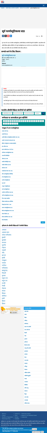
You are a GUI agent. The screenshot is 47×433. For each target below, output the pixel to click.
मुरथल (4, 275)
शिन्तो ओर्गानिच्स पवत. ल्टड (7, 216)
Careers (4, 415)
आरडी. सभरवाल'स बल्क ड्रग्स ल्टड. (8, 140)
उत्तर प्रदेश (26, 397)
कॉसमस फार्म (4, 167)
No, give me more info (36, 431)
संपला (3, 291)
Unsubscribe (24, 417)
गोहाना (4, 247)
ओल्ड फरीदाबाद (6, 235)
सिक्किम (26, 384)
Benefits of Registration (7, 417)
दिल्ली (25, 332)
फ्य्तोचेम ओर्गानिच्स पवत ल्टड (7, 192)
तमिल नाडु (26, 387)
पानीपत (4, 265)
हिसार (3, 301)
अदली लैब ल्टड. (5, 134)
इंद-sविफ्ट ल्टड (5, 146)
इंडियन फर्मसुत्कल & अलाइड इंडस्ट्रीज (9, 143)
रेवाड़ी (3, 286)
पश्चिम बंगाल (26, 403)
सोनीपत (4, 296)
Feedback (17, 418)
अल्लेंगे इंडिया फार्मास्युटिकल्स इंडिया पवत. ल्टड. (11, 137)
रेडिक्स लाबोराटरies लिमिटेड (7, 201)
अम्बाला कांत (5, 232)
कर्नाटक (25, 354)
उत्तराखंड (26, 400)
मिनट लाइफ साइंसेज (6, 198)
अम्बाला (4, 230)
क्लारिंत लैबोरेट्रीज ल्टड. (6, 161)
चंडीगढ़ (25, 320)
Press (16, 415)
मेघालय (25, 369)
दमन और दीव (27, 329)
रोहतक (4, 288)
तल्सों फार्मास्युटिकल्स (6, 180)
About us (4, 413)
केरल (25, 357)
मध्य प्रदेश (26, 360)
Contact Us (17, 413)
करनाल (4, 242)
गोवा (25, 335)
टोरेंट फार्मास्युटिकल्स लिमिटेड (7, 174)
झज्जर (4, 255)
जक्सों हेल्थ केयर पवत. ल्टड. (7, 170)
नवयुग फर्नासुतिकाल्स (6, 186)
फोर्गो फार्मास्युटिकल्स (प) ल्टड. (7, 195)
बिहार (25, 317)
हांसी (3, 298)
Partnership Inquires (26, 413)
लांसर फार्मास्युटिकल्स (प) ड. (7, 207)
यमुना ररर (4, 281)
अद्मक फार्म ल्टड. (5, 131)
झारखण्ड (26, 351)
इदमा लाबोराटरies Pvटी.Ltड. (7, 149)
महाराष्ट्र (25, 363)
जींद (3, 253)
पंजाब (25, 378)
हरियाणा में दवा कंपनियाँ (24, 8)
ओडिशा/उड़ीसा (27, 372)
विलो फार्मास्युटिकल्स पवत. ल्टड (8, 210)
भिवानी (4, 273)
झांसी (3, 258)
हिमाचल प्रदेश (27, 345)
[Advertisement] (23, 19)
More (43, 222)
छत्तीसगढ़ (26, 323)
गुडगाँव (4, 245)
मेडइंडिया (2, 8)
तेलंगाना (25, 391)
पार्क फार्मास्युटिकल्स (5, 189)
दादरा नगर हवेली (27, 326)
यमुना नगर (5, 278)
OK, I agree (34, 429)
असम (25, 314)
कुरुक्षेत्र (4, 240)
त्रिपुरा (25, 394)
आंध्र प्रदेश (26, 311)
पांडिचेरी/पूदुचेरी (27, 375)
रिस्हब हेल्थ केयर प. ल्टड (6, 204)
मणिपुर (25, 366)
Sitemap (16, 417)
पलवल (4, 263)
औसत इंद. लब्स (5, 158)
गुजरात (25, 339)
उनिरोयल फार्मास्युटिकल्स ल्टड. (7, 152)
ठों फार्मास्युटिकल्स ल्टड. (6, 177)
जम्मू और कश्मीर (27, 348)
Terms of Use (15, 431)
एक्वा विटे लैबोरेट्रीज (5, 155)
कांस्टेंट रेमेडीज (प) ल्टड (6, 164)
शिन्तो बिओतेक (5, 219)
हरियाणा (26, 342)
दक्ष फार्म (3, 183)
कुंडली (3, 237)
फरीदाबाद (5, 268)
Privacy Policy (7, 431)
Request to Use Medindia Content (29, 415)
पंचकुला (4, 260)
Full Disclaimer (4, 427)
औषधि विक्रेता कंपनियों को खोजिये (12, 8)
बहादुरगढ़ (4, 270)
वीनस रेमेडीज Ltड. (5, 213)
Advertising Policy (6, 418)
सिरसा (3, 293)
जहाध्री (4, 250)
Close (42, 431)
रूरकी (3, 283)
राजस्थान (26, 381)
